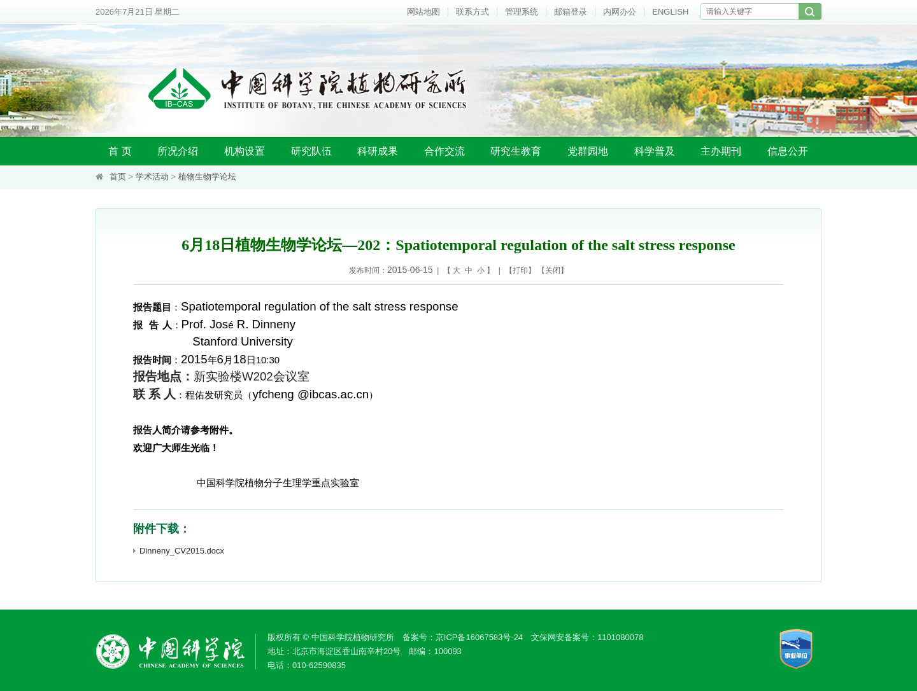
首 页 (119, 151)
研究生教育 (515, 151)
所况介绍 (177, 151)
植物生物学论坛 (207, 176)
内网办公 (619, 12)
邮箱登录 (570, 12)
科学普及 (654, 151)
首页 (118, 176)
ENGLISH (670, 12)
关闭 (552, 270)
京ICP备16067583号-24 (479, 637)
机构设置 (244, 151)
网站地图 (423, 12)
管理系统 (521, 12)
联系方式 (472, 12)
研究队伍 (311, 151)
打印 (520, 270)
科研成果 (377, 151)
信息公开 (787, 151)
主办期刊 (720, 151)
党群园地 (587, 151)
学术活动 (152, 176)
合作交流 (444, 151)
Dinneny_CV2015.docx (178, 550)
